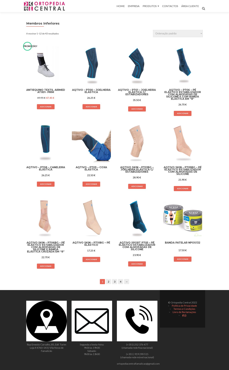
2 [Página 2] (108, 281)
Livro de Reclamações (184, 311)
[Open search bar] (203, 8)
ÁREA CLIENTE (190, 5)
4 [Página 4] (120, 281)
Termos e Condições (184, 308)
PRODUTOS (150, 5)
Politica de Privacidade (184, 305)
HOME (121, 5)
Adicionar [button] (45, 106)
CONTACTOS (170, 5)
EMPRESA (133, 5)
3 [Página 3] (114, 281)
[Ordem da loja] (178, 33)
